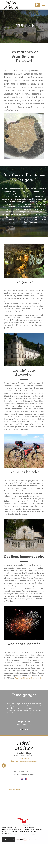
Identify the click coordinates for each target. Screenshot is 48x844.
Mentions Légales (19, 771)
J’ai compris (9, 839)
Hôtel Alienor (14, 789)
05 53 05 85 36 (24, 759)
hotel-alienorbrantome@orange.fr (24, 761)
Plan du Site (30, 771)
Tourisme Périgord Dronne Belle (28, 678)
